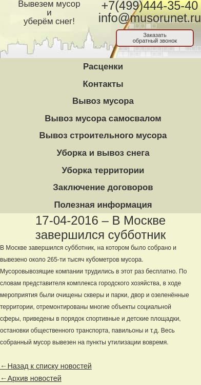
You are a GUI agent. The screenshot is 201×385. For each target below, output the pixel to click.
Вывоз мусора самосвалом (103, 118)
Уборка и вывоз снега (102, 153)
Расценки (103, 66)
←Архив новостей (31, 378)
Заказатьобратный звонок (155, 38)
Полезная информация (103, 205)
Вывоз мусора (103, 101)
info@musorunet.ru (149, 18)
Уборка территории (103, 170)
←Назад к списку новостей (46, 366)
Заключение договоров (103, 187)
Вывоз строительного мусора (103, 135)
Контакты (103, 84)
